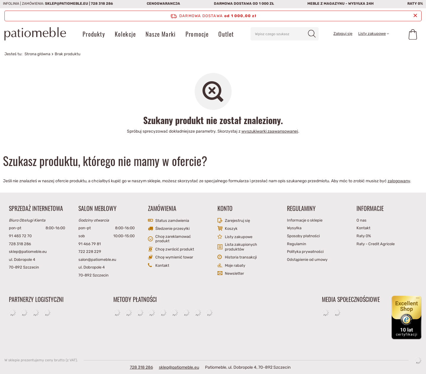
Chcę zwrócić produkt (174, 249)
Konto (225, 208)
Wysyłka (294, 228)
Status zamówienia (172, 220)
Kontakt (162, 265)
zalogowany (399, 180)
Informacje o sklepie (304, 220)
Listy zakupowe (372, 33)
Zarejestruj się (237, 220)
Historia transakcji (241, 257)
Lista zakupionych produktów (241, 246)
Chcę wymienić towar (174, 257)
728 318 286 (102, 3)
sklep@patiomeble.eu (66, 3)
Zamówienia (162, 208)
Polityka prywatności (305, 251)
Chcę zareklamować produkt (173, 238)
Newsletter (234, 273)
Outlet (226, 34)
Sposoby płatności (303, 236)
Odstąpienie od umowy (307, 259)
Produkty (94, 34)
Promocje (197, 34)
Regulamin (296, 244)
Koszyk (231, 228)
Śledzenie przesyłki (172, 228)
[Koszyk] (413, 34)
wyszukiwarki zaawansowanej (269, 131)
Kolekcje (125, 34)
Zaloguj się (342, 33)
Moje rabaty (235, 265)
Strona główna (37, 54)
